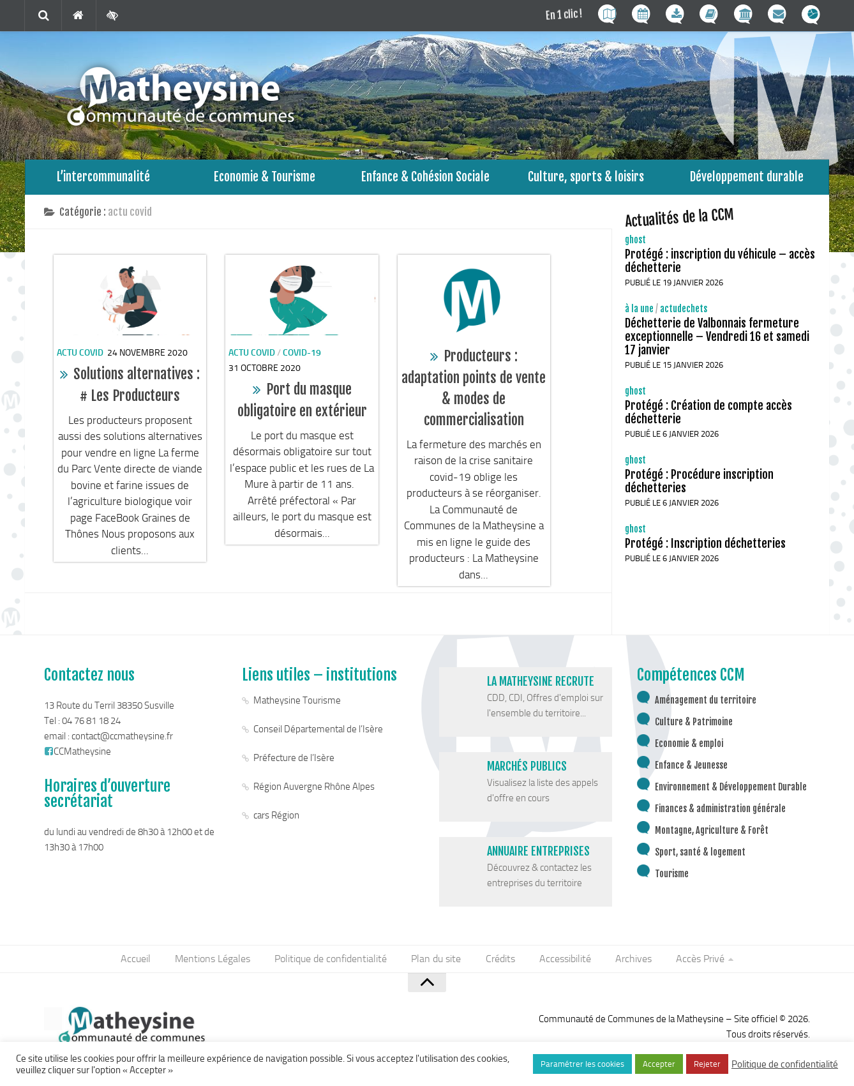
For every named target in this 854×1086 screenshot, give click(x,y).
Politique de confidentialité (333, 962)
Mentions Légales (216, 962)
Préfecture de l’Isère (293, 761)
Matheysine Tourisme (297, 703)
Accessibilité (563, 962)
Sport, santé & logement (700, 855)
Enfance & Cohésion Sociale (425, 178)
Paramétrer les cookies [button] (582, 1064)
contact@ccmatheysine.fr (122, 739)
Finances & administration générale (720, 811)
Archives (630, 962)
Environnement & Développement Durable (731, 790)
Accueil (141, 962)
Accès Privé (695, 962)
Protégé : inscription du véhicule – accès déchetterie (720, 264)
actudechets (683, 311)
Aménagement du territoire (705, 703)
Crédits (499, 962)
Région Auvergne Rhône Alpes (314, 790)
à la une (639, 311)
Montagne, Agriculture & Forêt (711, 833)
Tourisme (672, 876)
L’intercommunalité (103, 178)
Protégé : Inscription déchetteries (705, 546)
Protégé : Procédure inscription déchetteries (699, 484)
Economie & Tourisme (264, 178)
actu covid (80, 356)
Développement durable (747, 178)
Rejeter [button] (707, 1064)
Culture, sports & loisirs (586, 178)
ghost (635, 243)
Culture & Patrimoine (694, 725)
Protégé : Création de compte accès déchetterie (708, 415)
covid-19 (302, 356)
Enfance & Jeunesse (691, 768)
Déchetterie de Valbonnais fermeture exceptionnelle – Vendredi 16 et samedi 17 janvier (717, 339)
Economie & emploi (689, 746)
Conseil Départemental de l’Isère (318, 732)
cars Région (276, 818)
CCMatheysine (77, 754)
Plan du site (437, 962)
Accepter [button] (659, 1064)
